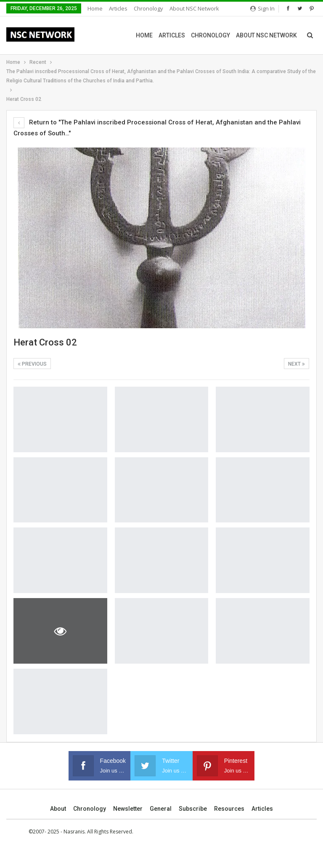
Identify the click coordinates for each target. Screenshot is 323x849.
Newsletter (128, 808)
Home (95, 8)
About (58, 808)
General (161, 808)
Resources (229, 808)
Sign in (262, 8)
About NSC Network (194, 8)
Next (296, 364)
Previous (32, 364)
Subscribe (193, 808)
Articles (118, 8)
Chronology (148, 8)
